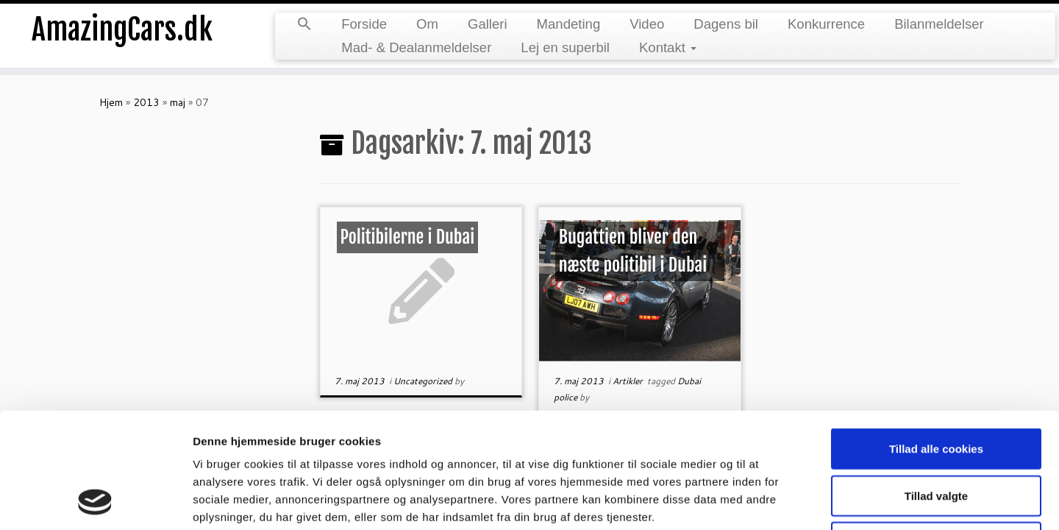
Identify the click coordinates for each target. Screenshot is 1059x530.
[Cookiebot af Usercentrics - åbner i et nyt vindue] (95, 501)
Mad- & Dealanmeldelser (416, 47)
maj (177, 102)
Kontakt (667, 47)
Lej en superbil (565, 47)
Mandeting (569, 24)
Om (427, 24)
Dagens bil (725, 24)
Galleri (487, 24)
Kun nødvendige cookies (936, 434)
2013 (146, 102)
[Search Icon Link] (304, 25)
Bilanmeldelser (939, 24)
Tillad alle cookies (936, 340)
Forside (364, 24)
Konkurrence (826, 24)
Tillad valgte (936, 387)
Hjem (111, 102)
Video (647, 24)
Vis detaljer (764, 501)
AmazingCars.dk (122, 29)
